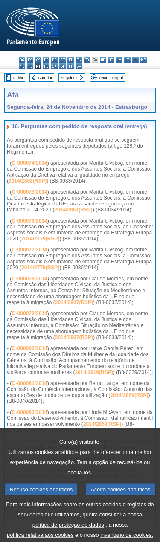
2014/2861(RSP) (73, 210)
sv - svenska (79, 66)
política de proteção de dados (68, 532)
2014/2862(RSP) (28, 181)
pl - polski (30, 66)
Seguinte (69, 77)
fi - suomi (70, 66)
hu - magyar (135, 60)
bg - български (22, 60)
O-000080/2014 (29, 348)
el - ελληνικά (70, 60)
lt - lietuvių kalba (127, 60)
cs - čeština (38, 60)
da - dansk (46, 60)
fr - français (87, 60)
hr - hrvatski (103, 60)
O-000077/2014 (29, 250)
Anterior (45, 77)
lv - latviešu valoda (119, 60)
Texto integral (111, 77)
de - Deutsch (54, 60)
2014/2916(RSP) (94, 372)
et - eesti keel (62, 60)
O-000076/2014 (29, 221)
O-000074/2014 (29, 163)
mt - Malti (143, 60)
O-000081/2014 (29, 383)
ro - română (46, 66)
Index (18, 77)
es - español (30, 60)
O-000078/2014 (29, 279)
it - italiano (111, 60)
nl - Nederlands (22, 66)
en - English (79, 60)
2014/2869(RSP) (129, 395)
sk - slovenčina (54, 66)
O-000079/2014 (29, 314)
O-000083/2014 (29, 412)
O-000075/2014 (29, 192)
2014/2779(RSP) (40, 239)
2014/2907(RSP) (74, 302)
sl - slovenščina (62, 66)
